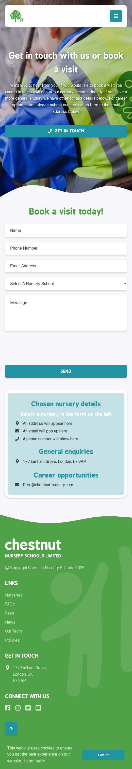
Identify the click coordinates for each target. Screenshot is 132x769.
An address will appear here (44, 423)
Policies (12, 640)
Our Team (13, 631)
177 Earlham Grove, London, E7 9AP (51, 461)
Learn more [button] (34, 761)
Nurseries (14, 595)
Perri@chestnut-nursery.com (44, 484)
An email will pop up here (41, 431)
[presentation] (43, 347)
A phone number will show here (46, 438)
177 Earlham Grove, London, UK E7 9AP (26, 674)
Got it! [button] (103, 755)
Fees (9, 613)
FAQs (10, 604)
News (10, 622)
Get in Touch (66, 130)
